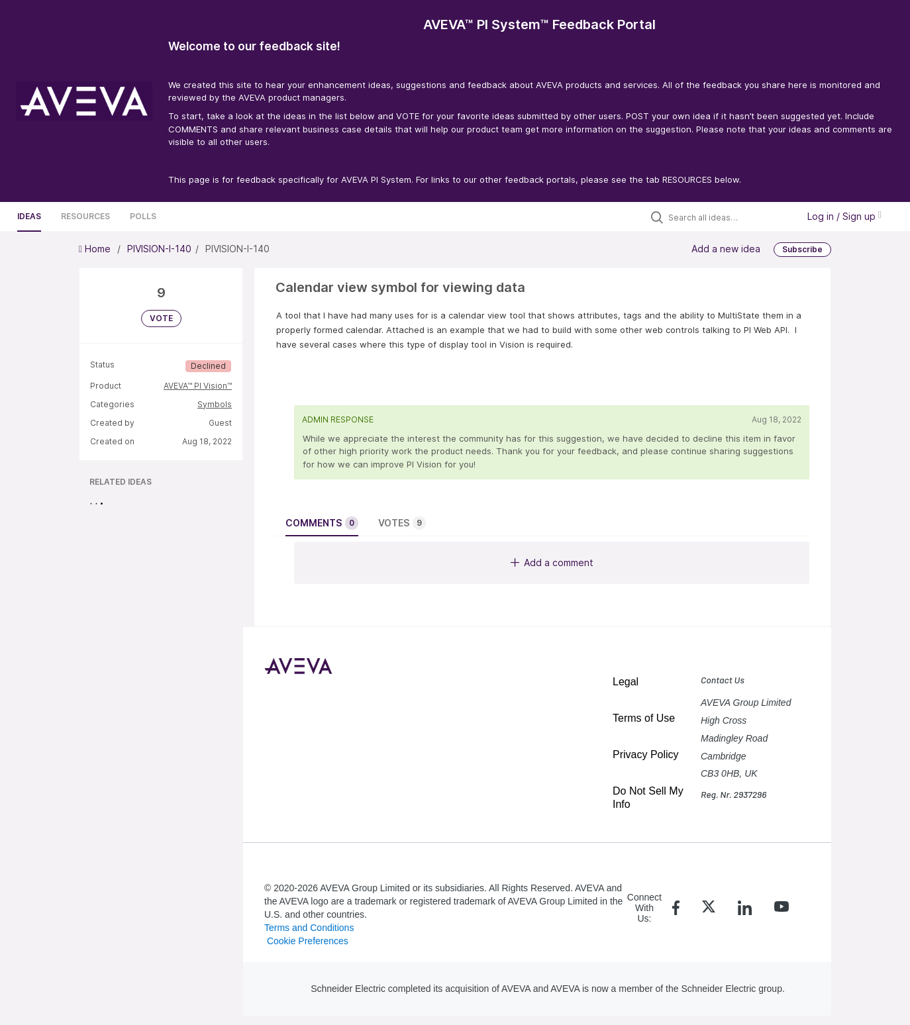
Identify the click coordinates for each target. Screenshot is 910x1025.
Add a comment (552, 562)
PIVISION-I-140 (159, 248)
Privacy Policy (646, 754)
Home (96, 248)
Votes (402, 523)
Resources (85, 216)
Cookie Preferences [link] (307, 941)
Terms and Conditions (309, 927)
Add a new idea (725, 248)
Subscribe (802, 249)
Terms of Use (644, 718)
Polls (143, 216)
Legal (625, 681)
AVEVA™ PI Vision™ (198, 386)
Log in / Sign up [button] (844, 216)
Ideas (29, 216)
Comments (321, 523)
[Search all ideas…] (730, 217)
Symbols (214, 404)
